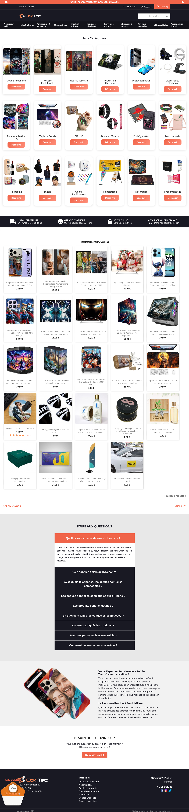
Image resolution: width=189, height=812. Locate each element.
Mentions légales (23, 809)
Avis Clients (13, 780)
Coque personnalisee (88, 799)
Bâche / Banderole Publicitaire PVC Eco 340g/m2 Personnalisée (55, 478)
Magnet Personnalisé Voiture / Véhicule (127, 478)
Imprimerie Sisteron (26, 7)
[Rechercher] (154, 16)
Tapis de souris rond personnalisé (19, 426)
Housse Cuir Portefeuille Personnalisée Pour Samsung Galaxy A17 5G (55, 282)
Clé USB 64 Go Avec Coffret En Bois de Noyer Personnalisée (127, 380)
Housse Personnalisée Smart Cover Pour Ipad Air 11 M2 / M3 (91, 282)
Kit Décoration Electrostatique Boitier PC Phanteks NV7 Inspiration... (127, 331)
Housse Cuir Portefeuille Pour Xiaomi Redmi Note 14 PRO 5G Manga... (20, 331)
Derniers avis (11, 504)
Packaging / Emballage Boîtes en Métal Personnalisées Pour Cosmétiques (127, 429)
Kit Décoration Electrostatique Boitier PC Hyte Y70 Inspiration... (19, 380)
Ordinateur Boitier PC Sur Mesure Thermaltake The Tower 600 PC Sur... (91, 380)
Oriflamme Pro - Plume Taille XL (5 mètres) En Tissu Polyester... (91, 478)
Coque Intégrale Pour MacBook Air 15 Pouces (127, 282)
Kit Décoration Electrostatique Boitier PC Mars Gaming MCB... (163, 331)
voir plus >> (181, 504)
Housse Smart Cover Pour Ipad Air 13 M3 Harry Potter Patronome (55, 331)
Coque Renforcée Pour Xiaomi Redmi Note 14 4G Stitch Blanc (163, 282)
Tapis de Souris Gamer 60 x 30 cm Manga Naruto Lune (162, 380)
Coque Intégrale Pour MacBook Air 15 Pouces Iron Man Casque (91, 331)
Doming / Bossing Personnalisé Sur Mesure (55, 429)
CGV (32, 809)
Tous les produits (175, 494)
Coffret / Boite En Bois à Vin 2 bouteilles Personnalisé (162, 429)
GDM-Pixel (153, 809)
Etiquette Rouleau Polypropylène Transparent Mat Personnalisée (91, 429)
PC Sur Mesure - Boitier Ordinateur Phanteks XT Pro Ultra (55, 380)
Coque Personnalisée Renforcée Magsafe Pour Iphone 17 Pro (19, 282)
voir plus (14, 804)
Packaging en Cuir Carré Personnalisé (20, 478)
